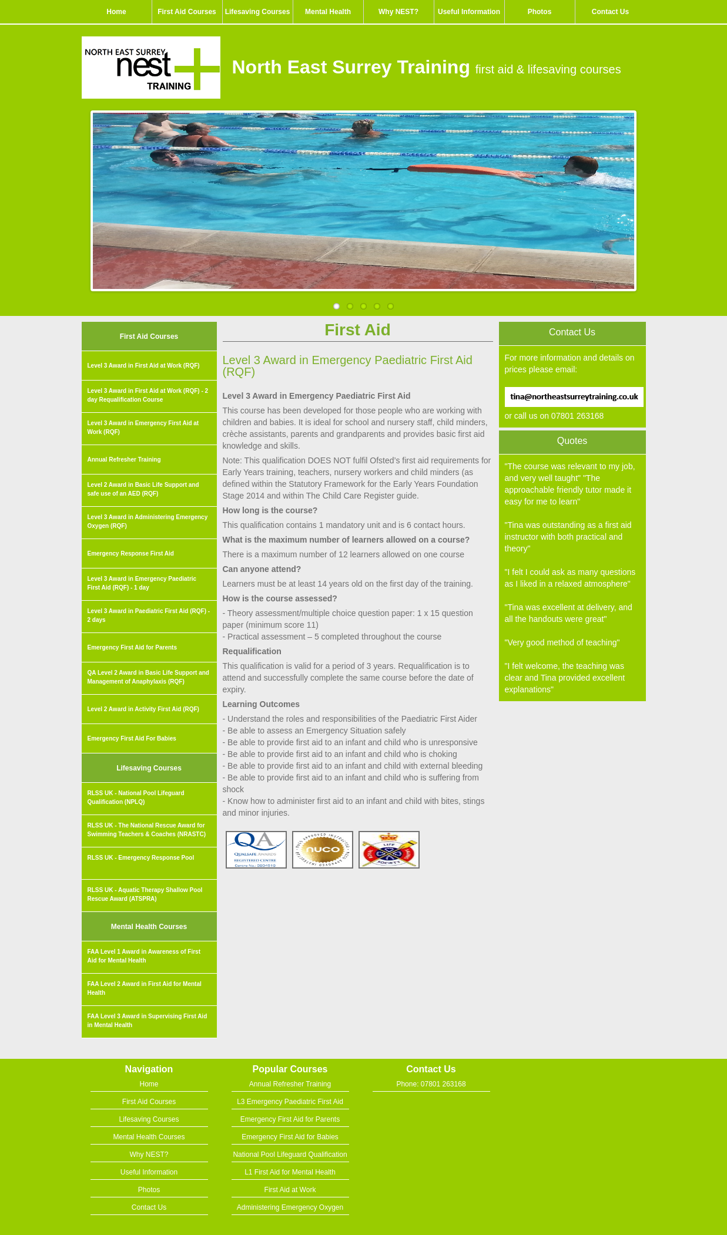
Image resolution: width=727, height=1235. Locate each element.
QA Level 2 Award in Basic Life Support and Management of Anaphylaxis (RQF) (148, 677)
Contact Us (610, 12)
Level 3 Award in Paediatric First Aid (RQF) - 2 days (149, 615)
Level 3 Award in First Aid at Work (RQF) (144, 365)
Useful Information (469, 12)
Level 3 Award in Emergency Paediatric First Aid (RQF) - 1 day (142, 583)
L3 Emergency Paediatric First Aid (290, 1102)
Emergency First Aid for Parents (132, 647)
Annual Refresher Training (124, 459)
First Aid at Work (290, 1190)
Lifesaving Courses (257, 12)
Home (116, 12)
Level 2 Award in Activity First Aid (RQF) (143, 709)
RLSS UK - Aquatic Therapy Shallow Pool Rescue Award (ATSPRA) (145, 894)
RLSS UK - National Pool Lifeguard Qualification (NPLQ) (136, 797)
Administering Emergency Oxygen (290, 1207)
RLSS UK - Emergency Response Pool (141, 857)
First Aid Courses (187, 12)
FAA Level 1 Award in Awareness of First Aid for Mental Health (144, 956)
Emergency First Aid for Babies (290, 1137)
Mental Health (328, 12)
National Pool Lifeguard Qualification (290, 1154)
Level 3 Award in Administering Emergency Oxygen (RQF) (148, 521)
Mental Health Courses (149, 927)
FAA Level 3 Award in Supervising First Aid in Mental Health (147, 1020)
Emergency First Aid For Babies (132, 738)
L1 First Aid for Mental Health (290, 1172)
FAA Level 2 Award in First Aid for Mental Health (145, 988)
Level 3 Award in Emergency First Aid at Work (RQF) (143, 427)
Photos (540, 12)
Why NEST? (398, 12)
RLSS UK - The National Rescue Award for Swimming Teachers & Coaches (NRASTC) (147, 829)
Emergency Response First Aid (131, 553)
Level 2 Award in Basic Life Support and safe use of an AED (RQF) (143, 489)
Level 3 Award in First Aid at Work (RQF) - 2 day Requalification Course (148, 395)
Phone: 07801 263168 (430, 1084)
